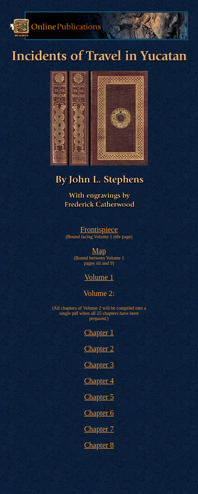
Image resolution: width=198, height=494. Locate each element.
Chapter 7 (99, 429)
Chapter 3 (99, 365)
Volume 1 (98, 277)
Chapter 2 (99, 349)
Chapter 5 (99, 397)
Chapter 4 (99, 381)
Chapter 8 (99, 445)
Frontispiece (98, 229)
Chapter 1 (99, 333)
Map (99, 251)
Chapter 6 (99, 413)
